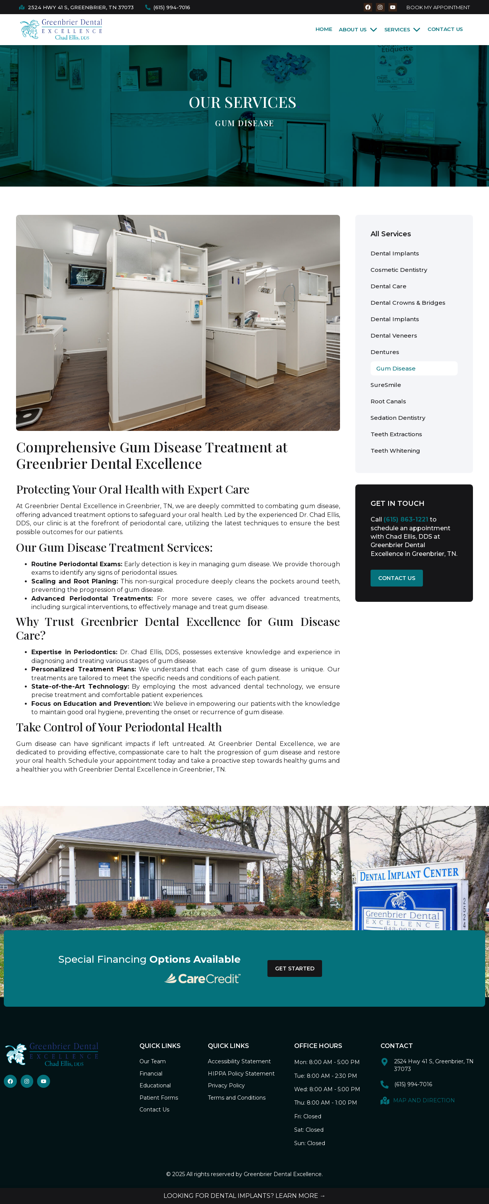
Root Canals (388, 401)
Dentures (385, 352)
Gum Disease (396, 368)
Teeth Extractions (396, 434)
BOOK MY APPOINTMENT (438, 7)
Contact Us (445, 29)
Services (402, 29)
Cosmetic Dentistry (399, 269)
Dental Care (388, 286)
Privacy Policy (226, 1085)
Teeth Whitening (395, 450)
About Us (358, 29)
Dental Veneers (394, 335)
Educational (155, 1085)
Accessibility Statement (239, 1061)
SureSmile (386, 384)
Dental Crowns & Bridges (408, 302)
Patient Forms (158, 1097)
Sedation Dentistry (398, 417)
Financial (150, 1073)
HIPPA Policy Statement (241, 1073)
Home (324, 29)
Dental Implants (395, 253)
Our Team (152, 1061)
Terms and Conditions (237, 1097)
